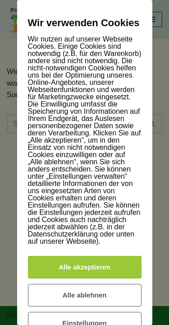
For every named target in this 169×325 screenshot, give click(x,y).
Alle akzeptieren (84, 267)
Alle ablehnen (85, 295)
